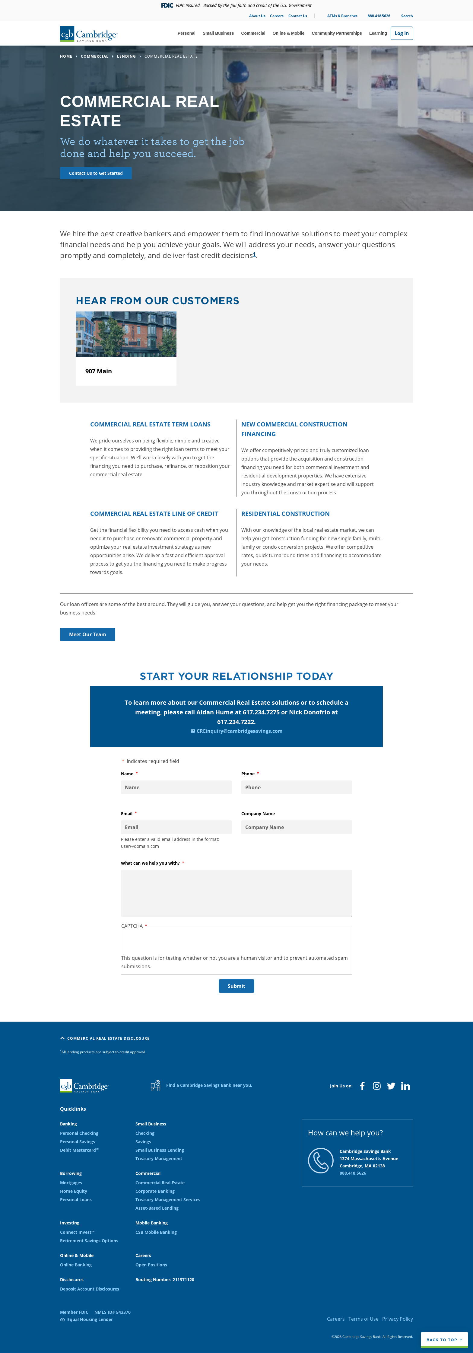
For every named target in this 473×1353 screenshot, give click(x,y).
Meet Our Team (87, 634)
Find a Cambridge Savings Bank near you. (201, 1085)
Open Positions (151, 1265)
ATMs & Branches (342, 15)
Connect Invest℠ (77, 1232)
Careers (276, 15)
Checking (144, 1133)
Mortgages (71, 1182)
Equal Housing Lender (90, 1319)
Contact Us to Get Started (96, 173)
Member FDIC (74, 1312)
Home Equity (73, 1191)
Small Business (218, 33)
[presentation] (167, 942)
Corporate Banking (155, 1191)
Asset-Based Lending (157, 1208)
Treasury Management (158, 1158)
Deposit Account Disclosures (89, 1289)
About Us (257, 15)
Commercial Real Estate (160, 1182)
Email (136, 813)
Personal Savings (77, 1141)
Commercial (253, 33)
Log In (402, 33)
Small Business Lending (159, 1150)
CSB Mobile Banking (156, 1232)
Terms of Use (363, 1319)
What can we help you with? (160, 863)
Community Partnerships (337, 33)
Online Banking (76, 1265)
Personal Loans (76, 1199)
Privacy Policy (397, 1319)
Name (137, 773)
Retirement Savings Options (89, 1240)
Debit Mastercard (79, 1150)
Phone (258, 773)
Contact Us (297, 15)
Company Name (258, 813)
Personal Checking (79, 1133)
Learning (378, 33)
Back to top (442, 1340)
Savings (143, 1141)
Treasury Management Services (167, 1199)
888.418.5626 (379, 15)
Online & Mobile (289, 33)
